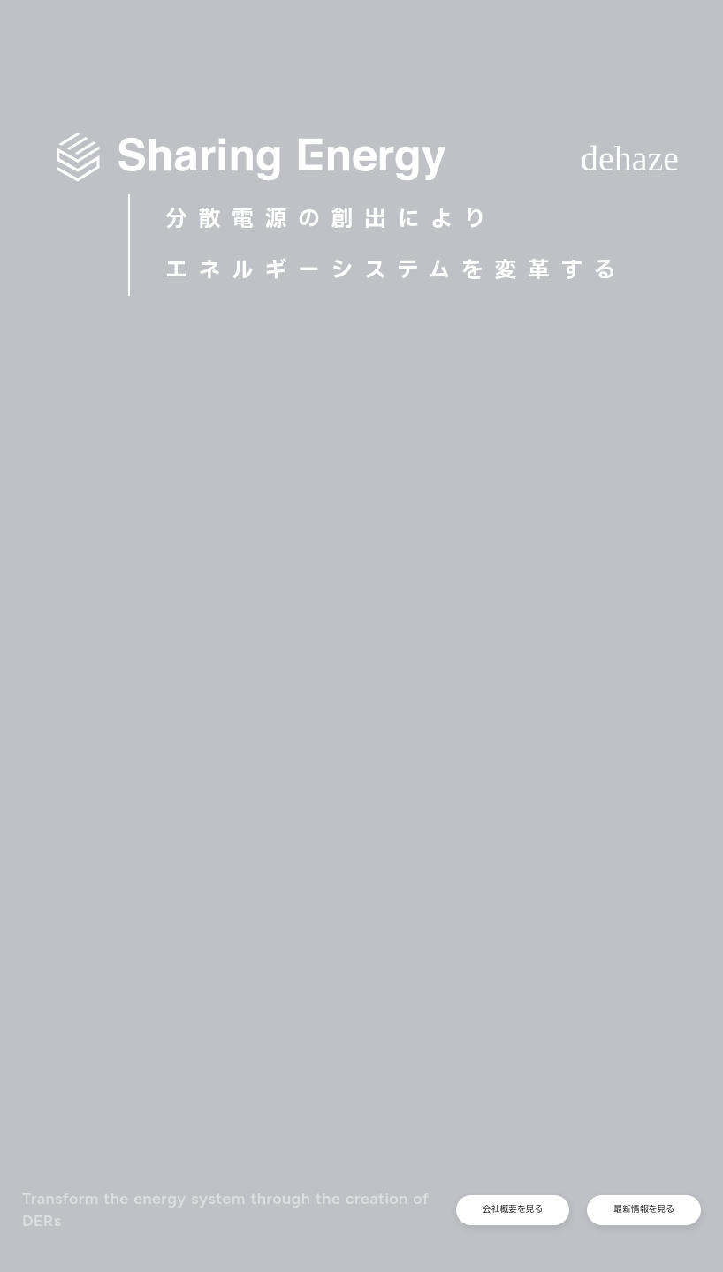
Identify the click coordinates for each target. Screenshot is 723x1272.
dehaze (630, 158)
